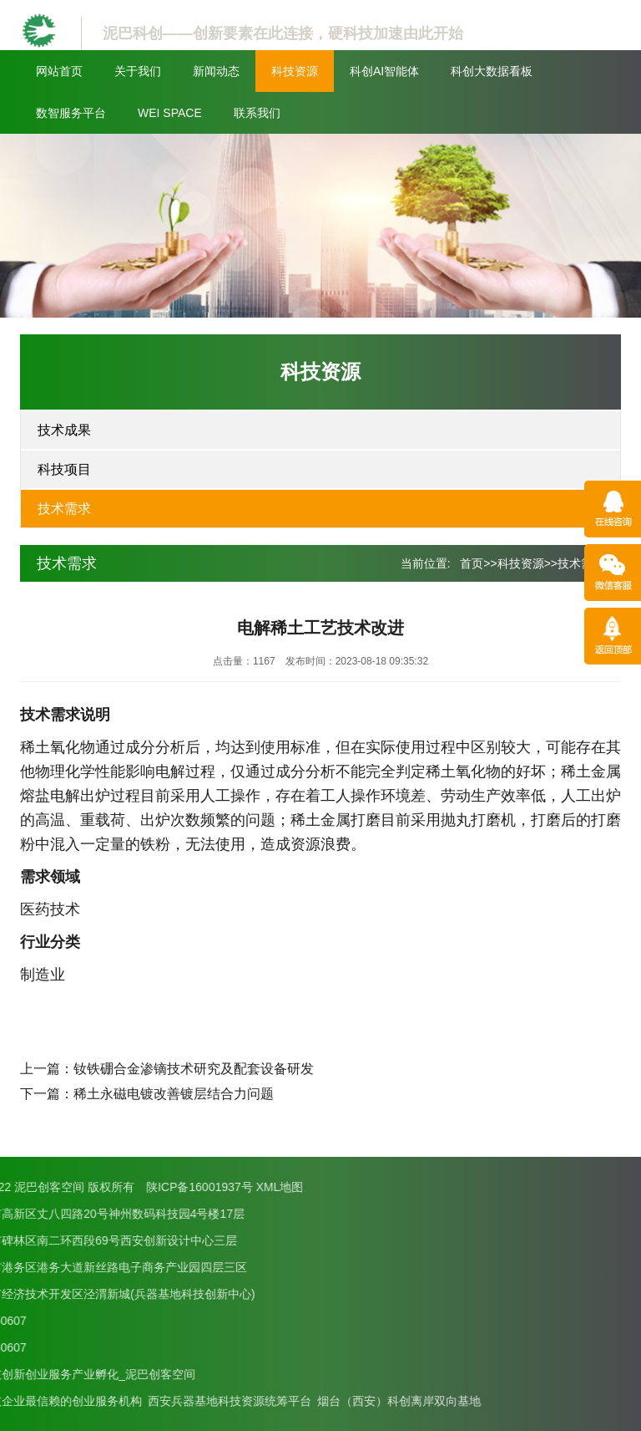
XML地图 (67, 1187)
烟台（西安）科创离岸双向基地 (186, 1401)
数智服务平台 (71, 113)
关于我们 (137, 71)
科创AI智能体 (384, 71)
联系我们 (257, 113)
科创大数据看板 (491, 71)
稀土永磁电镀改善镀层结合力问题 (173, 1094)
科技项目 (64, 469)
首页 (471, 563)
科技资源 (294, 71)
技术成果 (64, 430)
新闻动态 (216, 71)
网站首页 (59, 71)
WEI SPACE (170, 113)
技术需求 (64, 509)
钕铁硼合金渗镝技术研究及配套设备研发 (193, 1069)
